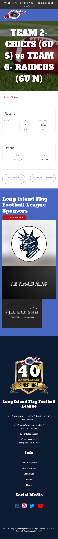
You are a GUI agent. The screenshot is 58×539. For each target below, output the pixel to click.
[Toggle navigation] (50, 15)
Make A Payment (29, 462)
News (29, 485)
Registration (29, 468)
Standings (29, 473)
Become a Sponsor (14, 217)
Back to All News (10, 97)
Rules (29, 479)
